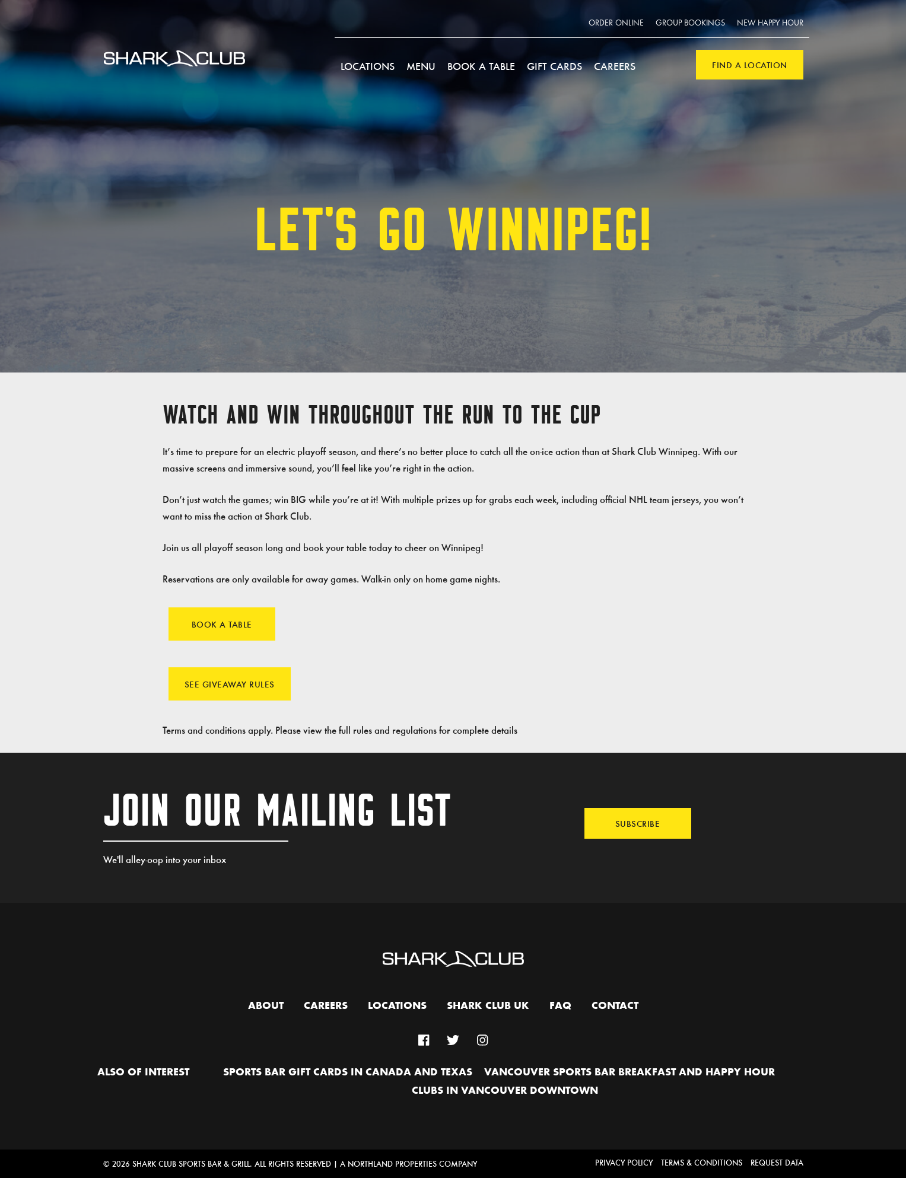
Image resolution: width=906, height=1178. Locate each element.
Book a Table (481, 66)
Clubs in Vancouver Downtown (505, 1090)
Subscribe (637, 823)
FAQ (560, 1006)
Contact (615, 1006)
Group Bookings (690, 23)
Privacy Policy (624, 1162)
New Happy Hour (770, 23)
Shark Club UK (488, 1006)
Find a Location (749, 65)
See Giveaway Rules (230, 684)
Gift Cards (554, 66)
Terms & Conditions (701, 1162)
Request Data (777, 1162)
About (266, 1006)
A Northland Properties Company (408, 1163)
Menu (420, 66)
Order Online (616, 23)
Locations (368, 66)
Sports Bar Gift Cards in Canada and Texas (347, 1072)
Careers (614, 66)
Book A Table (222, 624)
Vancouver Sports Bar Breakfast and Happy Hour (629, 1072)
